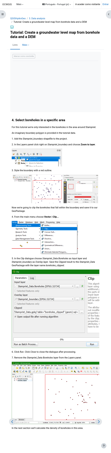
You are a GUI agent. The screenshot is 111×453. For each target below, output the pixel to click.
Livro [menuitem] (15, 45)
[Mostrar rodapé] (103, 445)
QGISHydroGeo (18, 18)
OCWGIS (7, 4)
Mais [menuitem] (18, 4)
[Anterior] (12, 421)
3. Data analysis (37, 18)
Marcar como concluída (24, 56)
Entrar (106, 4)
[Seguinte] (98, 421)
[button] (56, 4)
